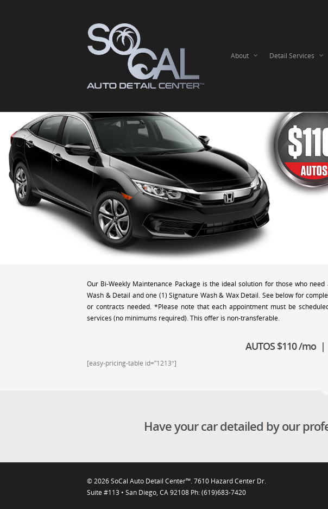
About (244, 56)
